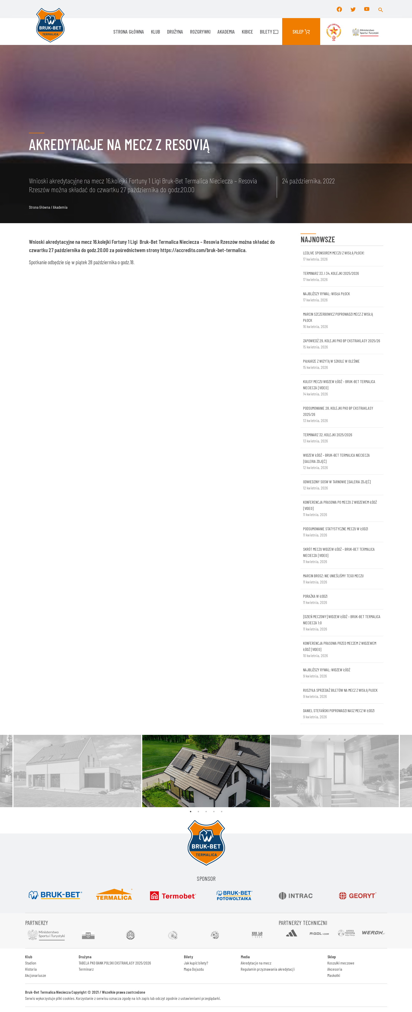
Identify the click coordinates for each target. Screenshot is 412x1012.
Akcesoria (334, 969)
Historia (31, 969)
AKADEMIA (226, 31)
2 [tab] (198, 811)
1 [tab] (190, 811)
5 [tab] (221, 811)
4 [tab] (213, 811)
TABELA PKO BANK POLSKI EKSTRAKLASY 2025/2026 (115, 962)
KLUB (155, 31)
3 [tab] (206, 811)
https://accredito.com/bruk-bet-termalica (202, 250)
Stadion (30, 962)
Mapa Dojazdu (194, 969)
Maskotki (333, 975)
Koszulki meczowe (340, 962)
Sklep (301, 31)
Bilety (269, 31)
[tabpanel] (206, 771)
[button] (380, 9)
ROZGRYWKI (200, 31)
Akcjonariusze (35, 975)
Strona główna (128, 31)
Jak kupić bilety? (196, 962)
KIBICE (247, 31)
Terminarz (86, 969)
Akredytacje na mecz (256, 962)
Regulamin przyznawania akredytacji (268, 969)
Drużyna (175, 31)
